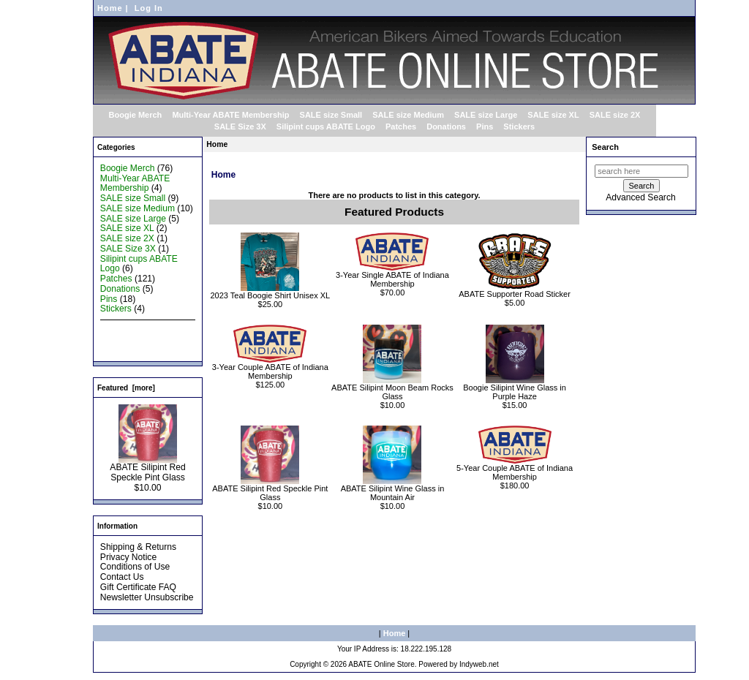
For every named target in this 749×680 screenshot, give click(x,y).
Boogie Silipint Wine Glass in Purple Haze (514, 392)
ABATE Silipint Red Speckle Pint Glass (147, 469)
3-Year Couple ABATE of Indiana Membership (270, 371)
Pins (484, 126)
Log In (149, 8)
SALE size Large (485, 114)
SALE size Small (331, 114)
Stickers (519, 126)
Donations (446, 126)
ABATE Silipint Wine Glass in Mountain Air (393, 493)
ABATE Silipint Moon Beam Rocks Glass (392, 392)
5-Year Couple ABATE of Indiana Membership (514, 472)
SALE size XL (553, 114)
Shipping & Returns (138, 547)
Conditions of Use (135, 567)
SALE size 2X (615, 114)
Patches (400, 126)
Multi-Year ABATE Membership (230, 114)
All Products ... (128, 349)
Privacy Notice (128, 557)
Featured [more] (126, 388)
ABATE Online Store (381, 664)
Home (110, 8)
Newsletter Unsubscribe (147, 597)
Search (605, 147)
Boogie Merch (135, 114)
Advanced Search (640, 197)
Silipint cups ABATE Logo (325, 126)
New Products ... (132, 329)
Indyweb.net (479, 664)
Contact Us (122, 577)
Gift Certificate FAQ (138, 587)
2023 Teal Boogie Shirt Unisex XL (271, 295)
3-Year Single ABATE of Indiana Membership (392, 279)
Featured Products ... (141, 339)
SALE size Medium (408, 114)
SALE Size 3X (240, 126)
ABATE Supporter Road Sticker (515, 294)
